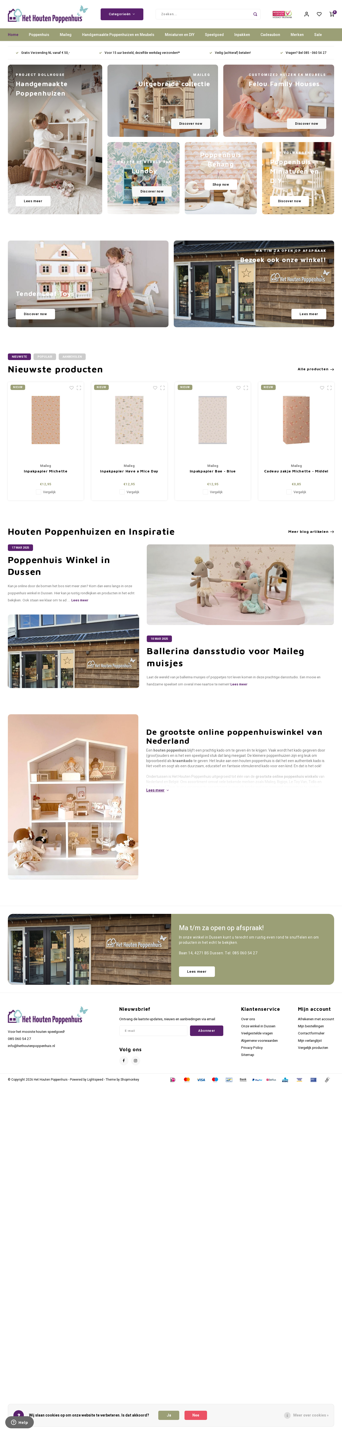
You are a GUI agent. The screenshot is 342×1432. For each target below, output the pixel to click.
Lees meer (79, 600)
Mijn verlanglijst (310, 1041)
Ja (169, 1415)
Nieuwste (19, 357)
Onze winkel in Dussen (258, 1026)
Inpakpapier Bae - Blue (213, 471)
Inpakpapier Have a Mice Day (129, 471)
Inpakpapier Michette (46, 471)
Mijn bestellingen (311, 1026)
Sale (318, 35)
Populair (44, 357)
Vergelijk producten (313, 1048)
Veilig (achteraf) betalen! (230, 53)
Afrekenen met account (316, 1019)
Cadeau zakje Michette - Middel (296, 471)
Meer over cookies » (311, 1415)
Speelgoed (214, 35)
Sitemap (247, 1055)
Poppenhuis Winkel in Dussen (59, 566)
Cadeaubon (270, 35)
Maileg (66, 35)
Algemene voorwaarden (259, 1041)
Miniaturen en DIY (179, 35)
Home (13, 35)
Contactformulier (311, 1034)
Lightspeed (95, 1080)
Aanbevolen (72, 357)
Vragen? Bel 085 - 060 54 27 (303, 53)
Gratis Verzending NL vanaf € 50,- (43, 53)
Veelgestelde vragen (257, 1034)
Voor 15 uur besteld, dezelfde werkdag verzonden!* (139, 53)
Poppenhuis (39, 35)
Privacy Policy (252, 1048)
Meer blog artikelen (311, 531)
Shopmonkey (130, 1080)
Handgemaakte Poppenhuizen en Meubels (118, 35)
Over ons (248, 1019)
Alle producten (316, 369)
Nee (195, 1415)
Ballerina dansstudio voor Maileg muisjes (225, 657)
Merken (297, 35)
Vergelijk (49, 492)
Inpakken (242, 35)
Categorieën (122, 14)
